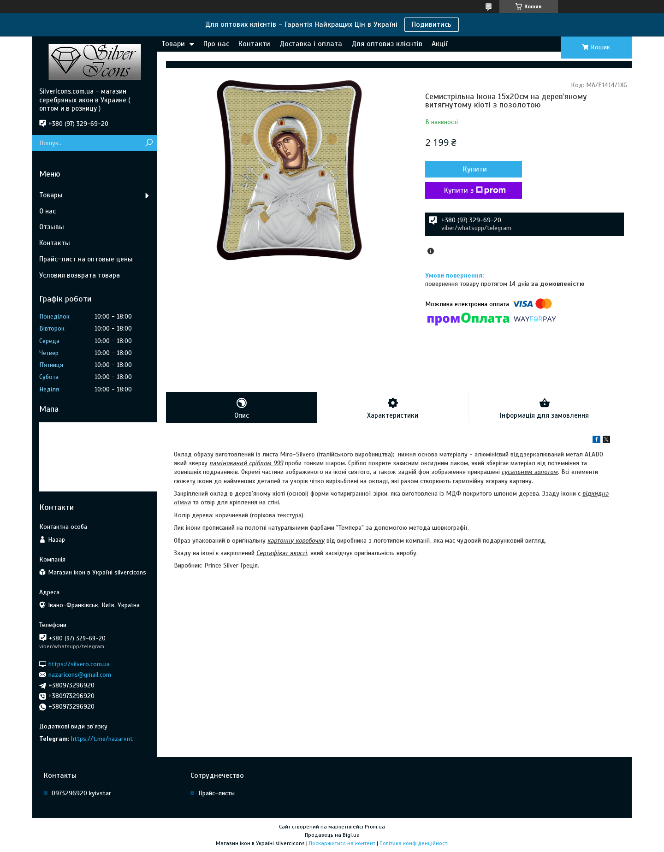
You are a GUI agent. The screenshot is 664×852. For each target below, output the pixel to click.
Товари (173, 43)
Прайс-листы (216, 793)
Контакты (54, 243)
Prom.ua (375, 826)
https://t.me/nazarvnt (102, 739)
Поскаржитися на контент (342, 843)
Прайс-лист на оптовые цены (86, 259)
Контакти (254, 43)
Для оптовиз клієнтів (386, 43)
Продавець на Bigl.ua (332, 835)
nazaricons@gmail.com (79, 675)
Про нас (216, 43)
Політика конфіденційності (414, 843)
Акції (440, 43)
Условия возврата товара (79, 275)
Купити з (475, 190)
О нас (47, 211)
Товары (51, 195)
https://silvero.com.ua (79, 664)
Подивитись (431, 24)
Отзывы (51, 227)
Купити (475, 169)
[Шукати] (149, 143)
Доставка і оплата (310, 43)
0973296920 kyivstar (81, 793)
